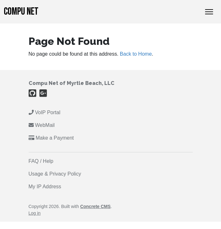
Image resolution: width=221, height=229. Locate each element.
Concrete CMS (95, 206)
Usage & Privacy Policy (55, 174)
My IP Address (45, 186)
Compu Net (21, 11)
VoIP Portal (44, 112)
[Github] (32, 94)
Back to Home (136, 54)
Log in (35, 213)
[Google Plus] (43, 94)
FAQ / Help (41, 161)
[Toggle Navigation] (209, 12)
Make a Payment (51, 138)
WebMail (42, 125)
